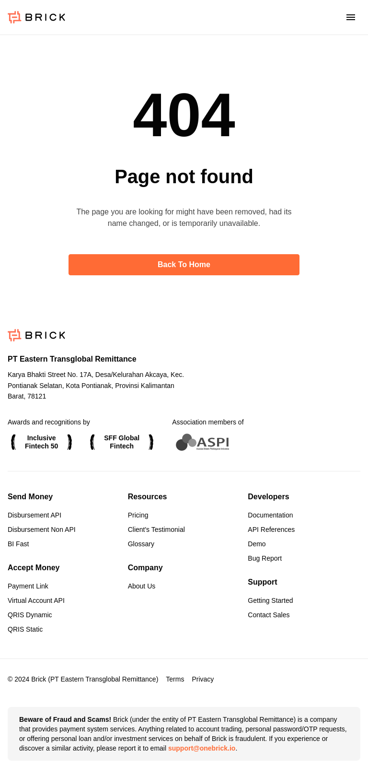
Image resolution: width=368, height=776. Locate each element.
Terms (175, 679)
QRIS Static (25, 629)
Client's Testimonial (156, 529)
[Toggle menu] (350, 17)
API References (271, 529)
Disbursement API (34, 515)
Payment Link (28, 586)
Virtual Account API (36, 600)
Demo (256, 544)
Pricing (138, 515)
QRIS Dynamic (30, 615)
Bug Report (265, 558)
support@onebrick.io (201, 748)
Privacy (203, 679)
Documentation (270, 515)
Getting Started (270, 600)
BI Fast (18, 544)
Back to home (184, 264)
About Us (142, 586)
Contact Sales (268, 615)
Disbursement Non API (42, 529)
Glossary (141, 544)
